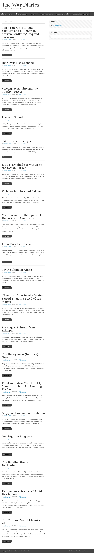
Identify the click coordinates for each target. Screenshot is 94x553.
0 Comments (22, 39)
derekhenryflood (7, 39)
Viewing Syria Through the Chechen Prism (20, 90)
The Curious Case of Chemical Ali (21, 521)
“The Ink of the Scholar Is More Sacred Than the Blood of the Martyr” (23, 298)
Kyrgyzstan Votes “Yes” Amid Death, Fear (22, 493)
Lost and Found (12, 117)
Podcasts (33, 14)
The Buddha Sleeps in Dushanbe (16, 464)
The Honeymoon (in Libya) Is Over (22, 356)
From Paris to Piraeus (16, 244)
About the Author (6, 14)
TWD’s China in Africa (17, 269)
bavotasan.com (88, 551)
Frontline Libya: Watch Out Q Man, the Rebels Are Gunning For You (22, 386)
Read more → (6, 55)
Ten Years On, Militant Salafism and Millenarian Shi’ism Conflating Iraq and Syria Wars (20, 32)
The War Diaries (20, 5)
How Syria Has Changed (18, 62)
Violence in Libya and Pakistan (22, 191)
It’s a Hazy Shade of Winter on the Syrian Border (22, 166)
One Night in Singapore (17, 436)
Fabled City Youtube (21, 14)
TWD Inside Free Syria (17, 141)
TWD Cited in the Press (45, 14)
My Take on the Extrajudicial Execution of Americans (21, 216)
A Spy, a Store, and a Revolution (23, 413)
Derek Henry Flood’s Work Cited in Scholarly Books (72, 14)
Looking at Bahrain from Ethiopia (18, 329)
